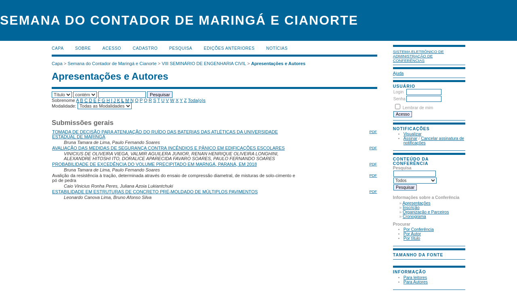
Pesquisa (180, 48)
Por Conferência (419, 229)
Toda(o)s (197, 100)
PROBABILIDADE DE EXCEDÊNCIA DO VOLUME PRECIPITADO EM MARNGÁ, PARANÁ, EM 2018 (154, 164)
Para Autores (416, 282)
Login (398, 92)
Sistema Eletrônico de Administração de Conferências (418, 56)
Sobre (83, 48)
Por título (412, 238)
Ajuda (398, 73)
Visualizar (413, 134)
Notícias (277, 48)
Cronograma (414, 216)
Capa (58, 48)
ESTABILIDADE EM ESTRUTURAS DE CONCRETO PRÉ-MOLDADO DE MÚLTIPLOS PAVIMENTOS (155, 191)
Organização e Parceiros (426, 212)
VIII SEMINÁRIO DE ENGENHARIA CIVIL (204, 63)
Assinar (411, 138)
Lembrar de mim (418, 108)
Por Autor (412, 234)
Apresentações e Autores (278, 63)
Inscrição (411, 207)
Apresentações (417, 203)
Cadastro (145, 48)
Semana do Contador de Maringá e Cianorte (112, 63)
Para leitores (415, 277)
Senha (399, 99)
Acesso (112, 48)
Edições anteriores (229, 48)
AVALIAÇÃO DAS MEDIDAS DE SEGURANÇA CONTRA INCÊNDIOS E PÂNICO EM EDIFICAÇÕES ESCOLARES (168, 148)
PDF (373, 131)
